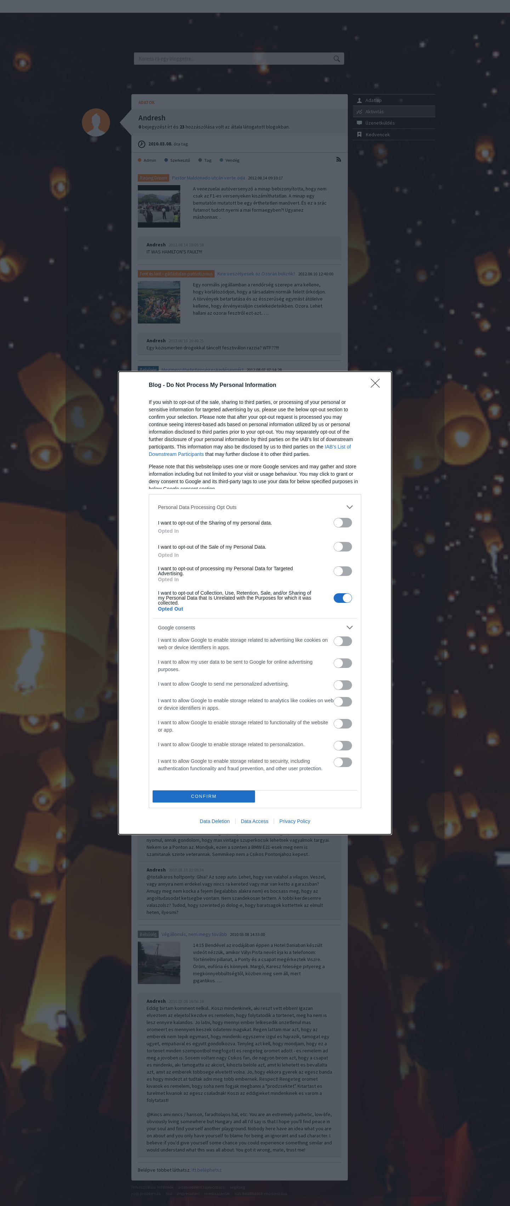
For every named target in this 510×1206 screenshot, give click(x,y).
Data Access (254, 821)
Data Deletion (215, 821)
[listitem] (255, 507)
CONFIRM (204, 796)
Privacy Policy (294, 821)
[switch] (343, 522)
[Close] (377, 385)
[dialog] (255, 603)
